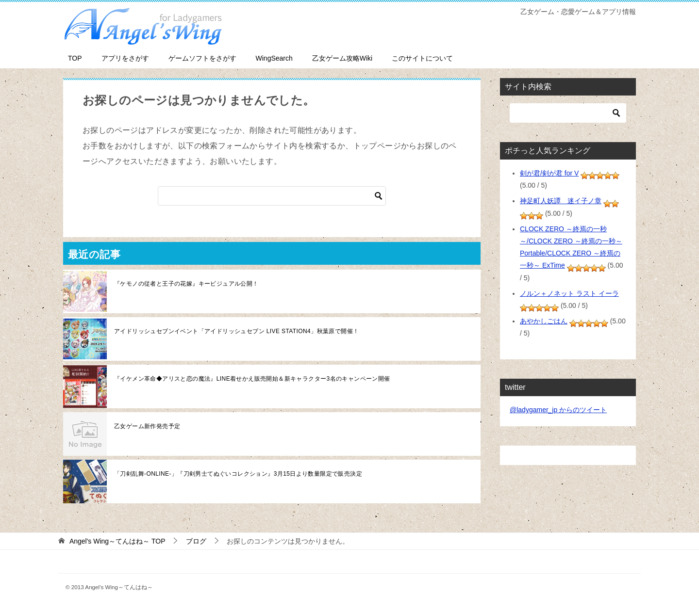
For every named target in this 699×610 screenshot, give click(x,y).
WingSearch (274, 58)
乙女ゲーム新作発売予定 (147, 426)
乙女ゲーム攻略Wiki (342, 58)
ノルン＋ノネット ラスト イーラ (569, 293)
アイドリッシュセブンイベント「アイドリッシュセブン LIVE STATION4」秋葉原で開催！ (236, 331)
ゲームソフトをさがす (202, 58)
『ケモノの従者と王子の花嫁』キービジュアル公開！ (186, 283)
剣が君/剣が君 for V (549, 173)
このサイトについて (422, 58)
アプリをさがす (125, 58)
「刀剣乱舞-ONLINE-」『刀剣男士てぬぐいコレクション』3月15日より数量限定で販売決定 (238, 473)
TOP (75, 58)
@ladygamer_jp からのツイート (558, 410)
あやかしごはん (543, 321)
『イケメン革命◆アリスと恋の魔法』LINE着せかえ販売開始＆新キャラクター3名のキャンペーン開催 (252, 378)
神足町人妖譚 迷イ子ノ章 (560, 201)
